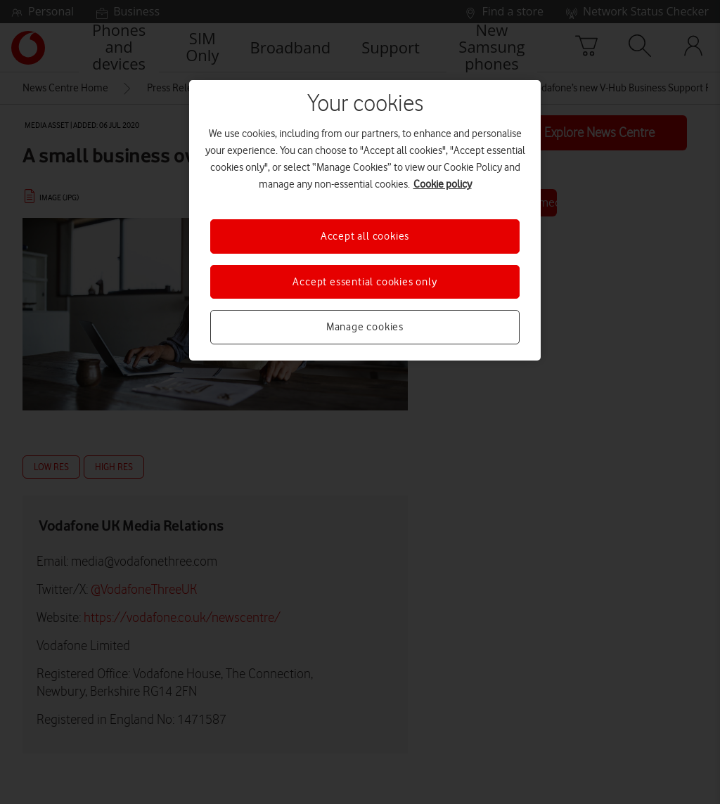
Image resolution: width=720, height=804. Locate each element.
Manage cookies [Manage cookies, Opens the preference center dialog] (365, 326)
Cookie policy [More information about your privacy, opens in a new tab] (442, 184)
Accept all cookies (365, 236)
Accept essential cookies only (364, 281)
